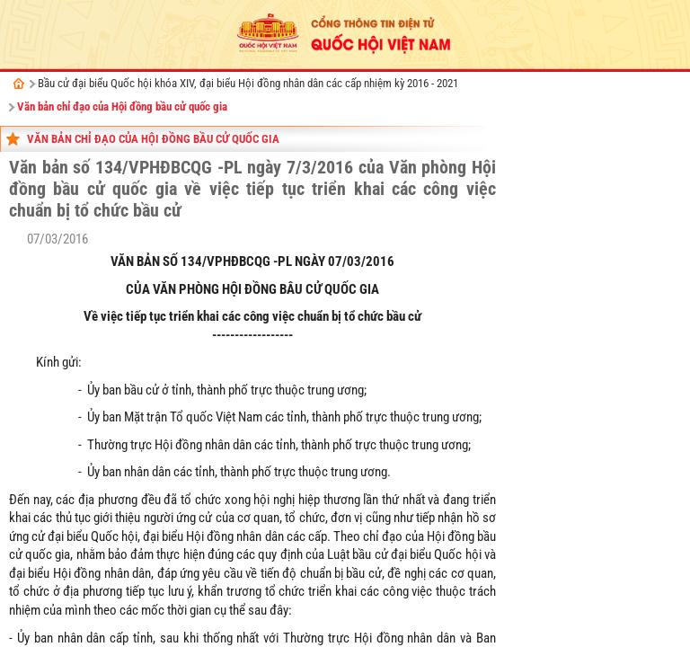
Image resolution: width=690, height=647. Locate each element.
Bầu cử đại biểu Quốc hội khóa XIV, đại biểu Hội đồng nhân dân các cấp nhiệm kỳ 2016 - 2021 (248, 83)
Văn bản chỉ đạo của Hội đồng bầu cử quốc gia (122, 106)
